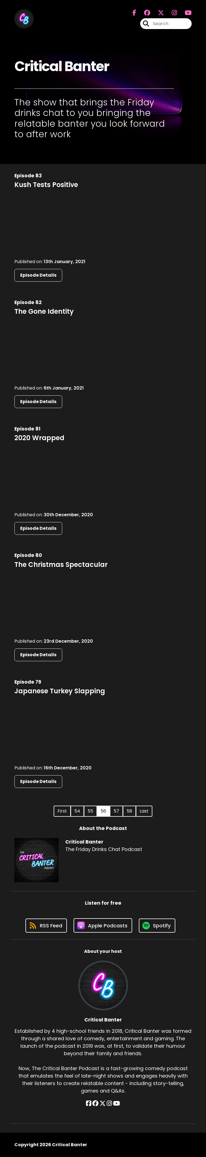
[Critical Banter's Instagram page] (171, 13)
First (62, 811)
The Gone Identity (44, 311)
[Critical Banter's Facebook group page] (143, 13)
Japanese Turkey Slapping (59, 691)
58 (129, 811)
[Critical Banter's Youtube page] (185, 13)
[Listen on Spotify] (157, 926)
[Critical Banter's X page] (157, 13)
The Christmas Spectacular (61, 564)
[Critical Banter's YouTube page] (116, 1103)
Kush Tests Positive (46, 184)
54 (77, 811)
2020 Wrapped (39, 437)
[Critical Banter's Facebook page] (134, 13)
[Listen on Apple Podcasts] (103, 925)
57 (116, 811)
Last (144, 811)
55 (90, 811)
